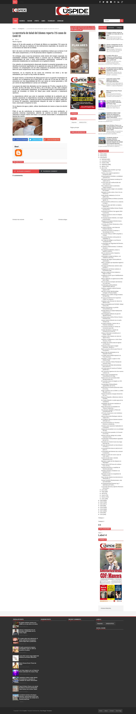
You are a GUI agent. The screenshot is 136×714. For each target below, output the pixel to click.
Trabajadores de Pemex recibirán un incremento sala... (111, 269)
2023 (101, 500)
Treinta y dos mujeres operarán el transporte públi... (110, 173)
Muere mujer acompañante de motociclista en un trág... (109, 375)
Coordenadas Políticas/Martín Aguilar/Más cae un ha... (109, 385)
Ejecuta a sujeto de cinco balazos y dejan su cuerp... (110, 273)
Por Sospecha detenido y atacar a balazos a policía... (110, 250)
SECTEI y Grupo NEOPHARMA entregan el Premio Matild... (109, 292)
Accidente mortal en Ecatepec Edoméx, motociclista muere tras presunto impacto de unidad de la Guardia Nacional (29, 697)
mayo (103, 491)
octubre (104, 162)
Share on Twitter (35, 139)
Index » (100, 532)
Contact (112, 710)
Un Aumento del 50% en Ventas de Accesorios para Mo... (110, 327)
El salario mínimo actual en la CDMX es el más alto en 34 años (28, 623)
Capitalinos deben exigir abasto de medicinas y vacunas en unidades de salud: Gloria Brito (28, 679)
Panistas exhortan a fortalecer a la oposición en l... (110, 471)
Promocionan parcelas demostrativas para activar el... (111, 365)
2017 (101, 511)
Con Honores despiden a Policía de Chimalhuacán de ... (110, 410)
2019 (101, 507)
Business (22, 21)
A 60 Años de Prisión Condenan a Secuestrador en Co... (110, 231)
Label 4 (102, 535)
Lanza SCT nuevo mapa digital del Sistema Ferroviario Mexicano (29, 656)
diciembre (104, 159)
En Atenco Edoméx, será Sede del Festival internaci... (110, 228)
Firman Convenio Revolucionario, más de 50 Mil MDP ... (111, 481)
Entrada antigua (62, 219)
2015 (101, 514)
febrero (103, 497)
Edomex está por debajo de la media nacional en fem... (111, 436)
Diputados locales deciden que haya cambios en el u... (111, 170)
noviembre (104, 161)
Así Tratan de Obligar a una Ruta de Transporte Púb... (111, 240)
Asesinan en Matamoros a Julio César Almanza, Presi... (111, 340)
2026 (101, 154)
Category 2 (101, 521)
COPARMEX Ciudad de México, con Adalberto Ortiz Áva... (111, 257)
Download (60, 21)
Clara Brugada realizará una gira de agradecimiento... (110, 314)
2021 (101, 504)
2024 (101, 157)
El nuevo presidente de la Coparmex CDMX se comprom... (111, 298)
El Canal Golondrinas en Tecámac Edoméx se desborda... (110, 423)
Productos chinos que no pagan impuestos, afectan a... (109, 346)
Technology (51, 21)
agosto (103, 166)
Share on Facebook (20, 139)
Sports (36, 21)
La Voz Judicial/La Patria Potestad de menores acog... (111, 362)
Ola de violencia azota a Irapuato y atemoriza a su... (110, 253)
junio (103, 490)
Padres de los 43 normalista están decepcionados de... (110, 378)
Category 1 (101, 518)
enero (103, 498)
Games (43, 21)
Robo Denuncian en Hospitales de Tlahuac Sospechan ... (110, 407)
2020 (101, 505)
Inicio (41, 219)
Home (15, 21)
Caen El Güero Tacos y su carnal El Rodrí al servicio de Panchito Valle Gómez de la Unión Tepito (28, 688)
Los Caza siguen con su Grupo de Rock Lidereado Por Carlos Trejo (29, 671)
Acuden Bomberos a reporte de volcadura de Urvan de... (109, 330)
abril (103, 493)
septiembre (105, 164)
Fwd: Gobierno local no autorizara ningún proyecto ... (110, 186)
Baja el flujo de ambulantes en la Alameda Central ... (110, 353)
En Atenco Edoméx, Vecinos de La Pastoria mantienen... (110, 324)
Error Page (118, 710)
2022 (101, 502)
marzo (103, 495)
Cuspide (25, 710)
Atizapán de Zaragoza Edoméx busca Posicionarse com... (111, 221)
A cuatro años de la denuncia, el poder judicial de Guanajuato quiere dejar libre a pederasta (28, 640)
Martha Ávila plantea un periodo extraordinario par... (109, 308)
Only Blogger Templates (46, 710)
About (106, 710)
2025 (101, 155)
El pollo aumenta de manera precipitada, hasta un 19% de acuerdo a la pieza (27, 649)
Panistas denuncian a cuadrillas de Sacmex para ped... (110, 468)
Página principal (74, 127)
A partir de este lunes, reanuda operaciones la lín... (109, 458)
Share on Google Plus (51, 139)
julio (103, 168)
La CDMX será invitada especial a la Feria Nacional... (111, 356)
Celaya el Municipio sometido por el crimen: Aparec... (110, 333)
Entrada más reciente (18, 219)
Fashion (29, 21)
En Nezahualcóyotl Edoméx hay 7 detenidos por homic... (110, 484)
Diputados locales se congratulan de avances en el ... (111, 474)
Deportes (74, 122)
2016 (101, 512)
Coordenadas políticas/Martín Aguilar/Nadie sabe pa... (109, 285)
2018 (101, 509)
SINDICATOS (82, 122)
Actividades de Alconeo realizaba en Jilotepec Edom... (111, 404)
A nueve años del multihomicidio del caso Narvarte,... (111, 183)
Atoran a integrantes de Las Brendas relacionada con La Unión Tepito (27, 631)
